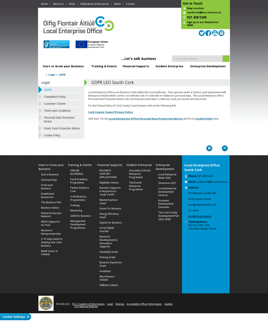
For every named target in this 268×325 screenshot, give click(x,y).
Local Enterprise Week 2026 (167, 176)
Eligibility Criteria (109, 182)
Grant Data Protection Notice (62, 128)
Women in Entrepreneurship (51, 232)
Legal (51, 74)
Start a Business (50, 174)
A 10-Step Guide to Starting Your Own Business (52, 242)
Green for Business (110, 208)
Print (201, 148)
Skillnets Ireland (109, 285)
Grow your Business (47, 186)
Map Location (195, 8)
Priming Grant (107, 257)
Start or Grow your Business (63, 66)
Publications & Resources (94, 3)
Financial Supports (136, 66)
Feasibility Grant (109, 251)
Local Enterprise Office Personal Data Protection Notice (146, 118)
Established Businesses (47, 195)
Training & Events (104, 66)
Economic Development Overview (166, 204)
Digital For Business (111, 222)
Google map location (199, 216)
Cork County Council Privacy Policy (110, 112)
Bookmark (217, 148)
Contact (130, 3)
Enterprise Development (208, 66)
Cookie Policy (52, 135)
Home (44, 3)
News (117, 3)
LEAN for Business (80, 215)
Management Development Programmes (78, 224)
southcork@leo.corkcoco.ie (204, 12)
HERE (190, 25)
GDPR (62, 74)
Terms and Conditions (57, 110)
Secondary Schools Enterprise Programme (140, 174)
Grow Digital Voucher (107, 229)
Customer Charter (55, 103)
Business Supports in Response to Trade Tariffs (110, 191)
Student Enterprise (169, 66)
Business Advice (50, 207)
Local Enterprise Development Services (167, 192)
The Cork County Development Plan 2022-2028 (168, 216)
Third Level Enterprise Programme (136, 186)
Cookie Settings (14, 316)
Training (75, 205)
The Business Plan (51, 202)
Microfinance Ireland (107, 278)
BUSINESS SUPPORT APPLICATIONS (108, 174)
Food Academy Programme (78, 181)
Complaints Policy (55, 96)
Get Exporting (49, 179)
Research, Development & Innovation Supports (108, 241)
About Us (58, 3)
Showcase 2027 (167, 183)
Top (225, 148)
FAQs (72, 3)
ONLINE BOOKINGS (76, 172)
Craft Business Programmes (78, 198)
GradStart (105, 271)
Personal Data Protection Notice (59, 119)
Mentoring (76, 210)
